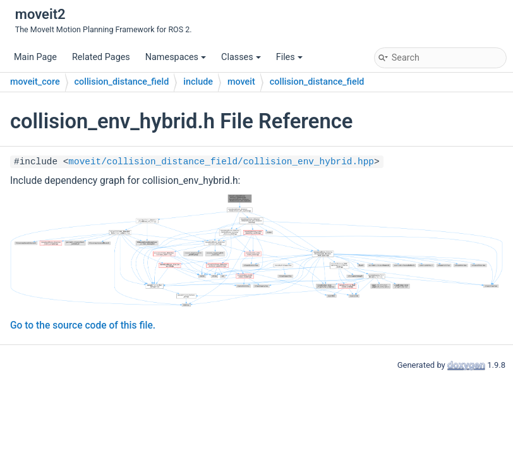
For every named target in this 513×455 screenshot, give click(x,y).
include (198, 81)
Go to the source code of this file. (82, 325)
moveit (241, 81)
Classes (241, 57)
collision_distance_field (122, 81)
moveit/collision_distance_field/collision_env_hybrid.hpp (221, 162)
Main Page (35, 57)
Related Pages (101, 57)
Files (289, 57)
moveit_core (35, 81)
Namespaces (175, 57)
